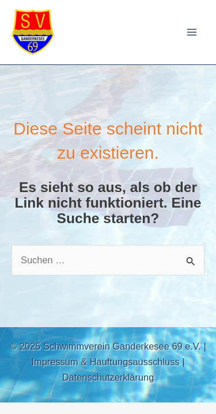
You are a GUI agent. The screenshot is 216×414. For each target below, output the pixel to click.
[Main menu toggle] (191, 32)
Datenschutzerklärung (108, 377)
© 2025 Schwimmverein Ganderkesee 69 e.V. (105, 346)
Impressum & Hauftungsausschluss (106, 361)
